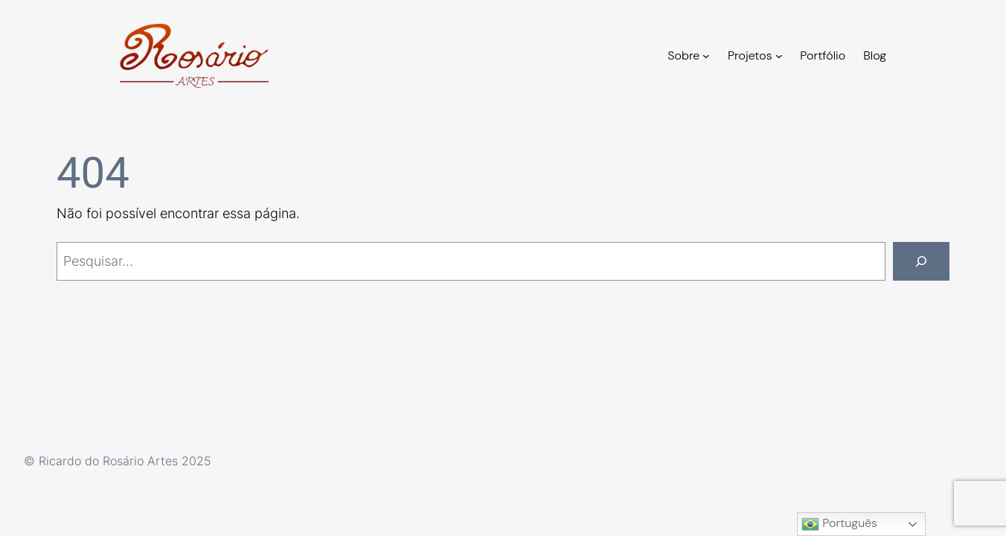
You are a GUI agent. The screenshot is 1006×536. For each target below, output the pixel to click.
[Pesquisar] (921, 261)
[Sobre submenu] (706, 56)
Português (839, 524)
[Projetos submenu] (779, 56)
